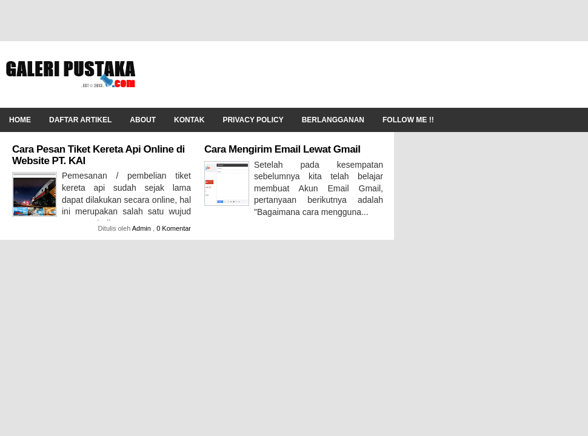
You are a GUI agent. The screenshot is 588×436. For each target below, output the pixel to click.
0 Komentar (173, 228)
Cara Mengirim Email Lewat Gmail (282, 149)
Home (20, 120)
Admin (142, 228)
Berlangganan (333, 120)
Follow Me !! (408, 120)
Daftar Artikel (80, 120)
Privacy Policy (252, 120)
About (143, 120)
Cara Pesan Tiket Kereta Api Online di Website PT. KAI (98, 155)
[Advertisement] (361, 74)
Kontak (189, 120)
